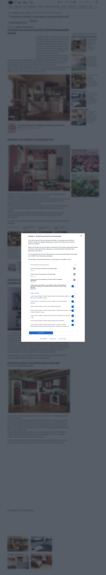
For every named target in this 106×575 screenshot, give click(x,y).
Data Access (53, 338)
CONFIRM (41, 332)
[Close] (81, 236)
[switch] (73, 268)
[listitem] (53, 265)
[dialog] (53, 287)
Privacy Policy (62, 338)
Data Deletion (43, 338)
